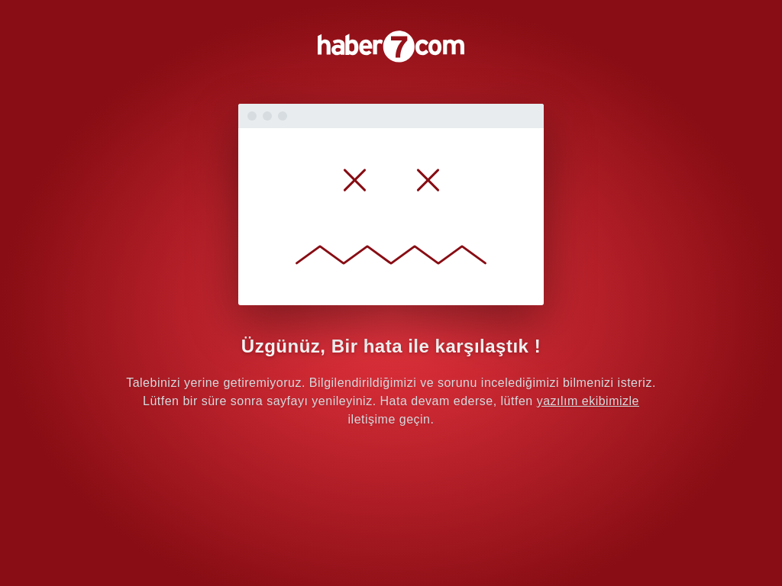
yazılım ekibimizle (588, 400)
